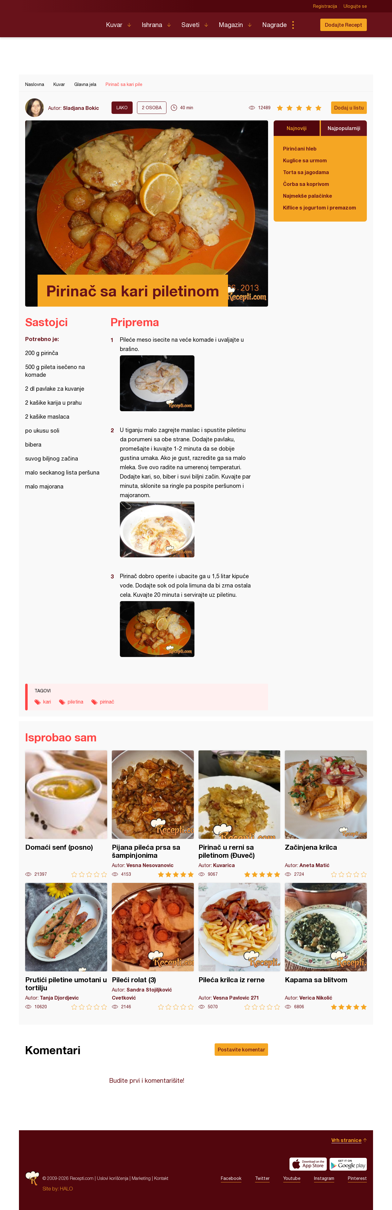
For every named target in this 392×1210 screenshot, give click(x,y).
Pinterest (357, 1178)
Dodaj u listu (349, 107)
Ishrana (152, 24)
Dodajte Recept (343, 25)
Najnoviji (297, 128)
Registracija (325, 6)
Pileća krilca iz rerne (239, 946)
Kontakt (161, 1178)
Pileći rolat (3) (153, 946)
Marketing (141, 1178)
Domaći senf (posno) (66, 813)
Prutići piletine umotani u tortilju (66, 946)
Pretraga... (305, 24)
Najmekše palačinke (307, 196)
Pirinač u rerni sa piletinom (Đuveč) (239, 813)
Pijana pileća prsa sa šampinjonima (153, 813)
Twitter (262, 1178)
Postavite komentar (241, 1049)
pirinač (107, 701)
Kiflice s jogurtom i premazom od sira (320, 207)
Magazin (231, 24)
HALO (66, 1188)
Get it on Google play (348, 1164)
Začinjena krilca (326, 813)
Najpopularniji (344, 128)
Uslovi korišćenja (112, 1178)
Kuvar (114, 24)
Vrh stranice (346, 1140)
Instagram (324, 1178)
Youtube (291, 1178)
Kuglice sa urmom (305, 160)
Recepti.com (61, 22)
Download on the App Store (308, 1164)
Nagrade (274, 24)
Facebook (231, 1178)
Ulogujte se (355, 6)
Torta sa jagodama (306, 172)
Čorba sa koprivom (306, 184)
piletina (75, 701)
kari (47, 701)
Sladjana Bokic (81, 108)
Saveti (190, 24)
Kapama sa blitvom (326, 946)
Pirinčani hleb (300, 148)
